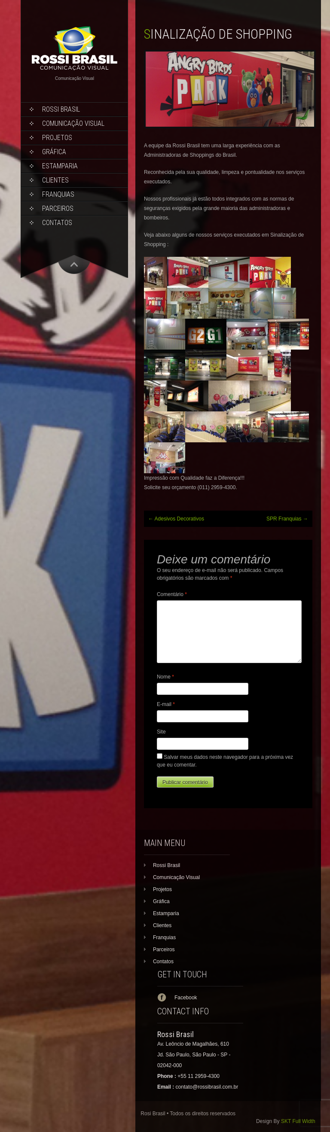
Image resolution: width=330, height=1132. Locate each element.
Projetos (57, 138)
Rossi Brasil (61, 109)
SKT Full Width (298, 1121)
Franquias (58, 194)
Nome (165, 677)
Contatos (57, 223)
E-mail (166, 704)
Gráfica (54, 152)
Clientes (55, 180)
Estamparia (60, 166)
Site (161, 732)
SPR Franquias (287, 519)
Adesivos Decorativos (176, 519)
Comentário (172, 594)
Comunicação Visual (73, 123)
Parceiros (57, 208)
